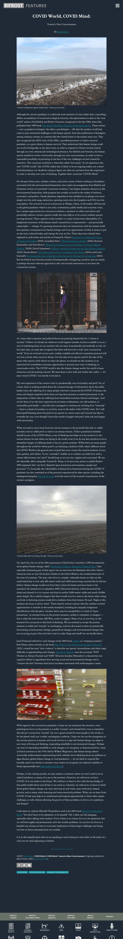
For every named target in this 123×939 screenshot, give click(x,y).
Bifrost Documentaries (33, 916)
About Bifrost (90, 916)
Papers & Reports (11, 931)
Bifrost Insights (52, 916)
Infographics (44, 930)
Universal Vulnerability (57, 872)
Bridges (109, 916)
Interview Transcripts (27, 931)
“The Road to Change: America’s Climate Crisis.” (73, 566)
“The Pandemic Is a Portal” (73, 241)
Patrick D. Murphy (65, 652)
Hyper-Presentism (37, 872)
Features (36, 5)
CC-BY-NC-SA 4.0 (40, 859)
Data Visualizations (95, 931)
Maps (61, 930)
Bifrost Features (71, 916)
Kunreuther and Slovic (51, 766)
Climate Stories (111, 930)
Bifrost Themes (13, 916)
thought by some (46, 476)
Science (78, 930)
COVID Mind (22, 872)
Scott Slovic (63, 31)
